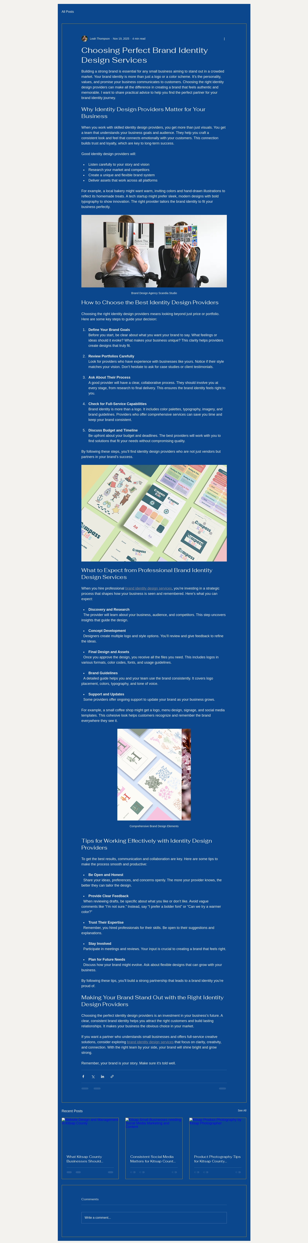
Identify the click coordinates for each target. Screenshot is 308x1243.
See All (242, 1110)
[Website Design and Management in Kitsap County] (90, 1134)
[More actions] (224, 38)
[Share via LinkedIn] (102, 1076)
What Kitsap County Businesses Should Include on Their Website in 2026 (89, 1158)
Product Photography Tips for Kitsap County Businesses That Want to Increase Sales (217, 1158)
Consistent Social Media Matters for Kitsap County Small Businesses (152, 1158)
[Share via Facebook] (83, 1076)
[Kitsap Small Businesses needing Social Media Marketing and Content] (154, 1134)
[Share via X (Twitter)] (93, 1076)
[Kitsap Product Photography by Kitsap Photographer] (217, 1134)
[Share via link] (112, 1076)
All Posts (68, 11)
